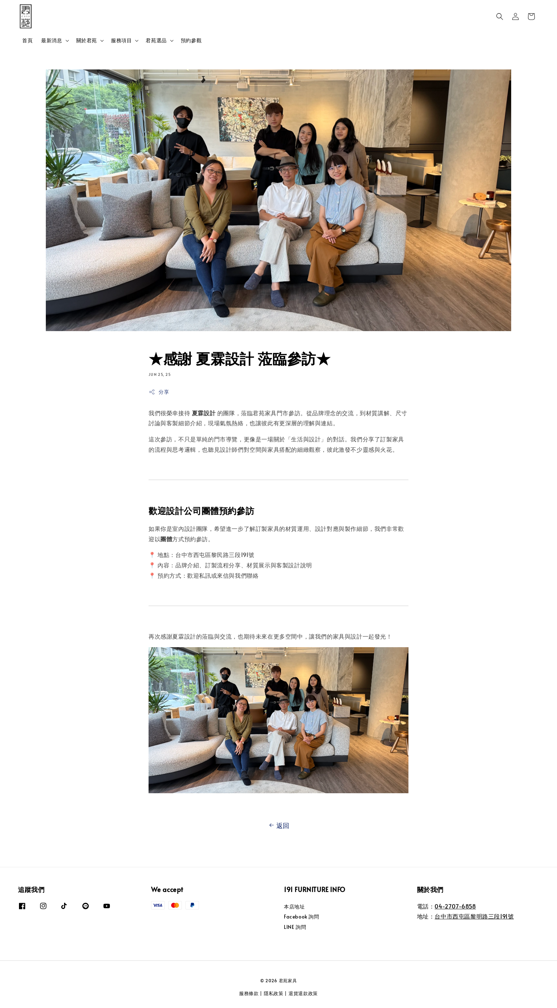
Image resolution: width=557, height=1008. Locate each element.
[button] (500, 16)
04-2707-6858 (455, 906)
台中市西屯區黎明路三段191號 (474, 916)
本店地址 (294, 906)
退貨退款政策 (303, 993)
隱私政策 (274, 993)
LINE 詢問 (295, 927)
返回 (278, 825)
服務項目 (121, 40)
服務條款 (249, 993)
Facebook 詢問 (301, 916)
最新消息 (51, 40)
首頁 (27, 40)
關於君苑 (86, 40)
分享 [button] (159, 391)
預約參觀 (191, 40)
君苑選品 (156, 40)
